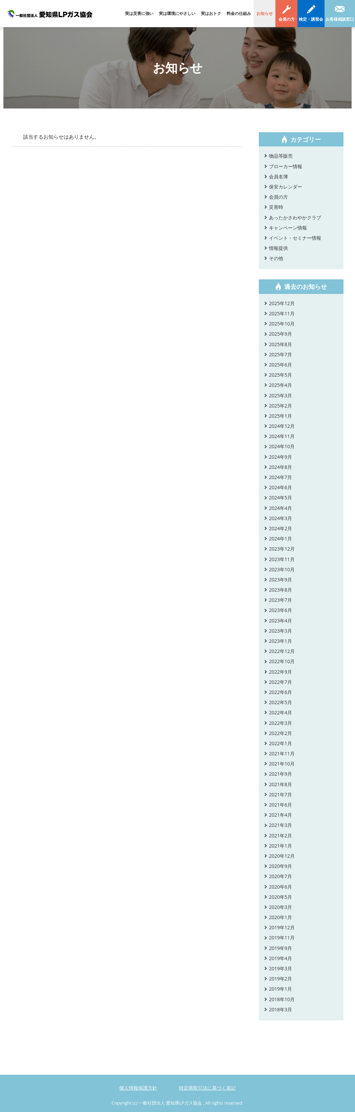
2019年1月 (280, 989)
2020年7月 (280, 876)
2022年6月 (280, 692)
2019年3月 (280, 968)
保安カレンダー (285, 186)
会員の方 (286, 19)
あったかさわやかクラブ (295, 217)
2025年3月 (280, 395)
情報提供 (278, 248)
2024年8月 (280, 467)
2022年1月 (280, 743)
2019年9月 (280, 948)
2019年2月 (280, 978)
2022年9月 (280, 672)
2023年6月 (280, 610)
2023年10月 (282, 569)
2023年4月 (280, 620)
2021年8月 (280, 784)
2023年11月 (282, 559)
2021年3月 (280, 825)
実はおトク (211, 13)
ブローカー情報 (285, 166)
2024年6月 (280, 487)
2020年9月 (280, 866)
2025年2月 (280, 405)
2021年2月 (280, 835)
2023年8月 (280, 590)
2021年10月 (282, 763)
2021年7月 (280, 794)
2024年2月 (280, 528)
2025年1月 (280, 416)
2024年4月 (280, 508)
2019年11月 (282, 937)
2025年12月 (282, 303)
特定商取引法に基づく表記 (207, 1088)
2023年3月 (280, 631)
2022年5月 (280, 702)
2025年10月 (282, 323)
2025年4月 (280, 385)
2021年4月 (280, 815)
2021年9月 (280, 774)
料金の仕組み (239, 13)
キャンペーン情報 (288, 227)
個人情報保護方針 (138, 1088)
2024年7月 (280, 477)
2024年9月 (280, 457)
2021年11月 (282, 753)
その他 (276, 258)
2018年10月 (282, 999)
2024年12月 (282, 426)
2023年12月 (282, 548)
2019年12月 (282, 927)
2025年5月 (280, 375)
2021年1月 (280, 845)
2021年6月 (280, 804)
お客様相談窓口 (340, 19)
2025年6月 (280, 364)
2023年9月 (280, 579)
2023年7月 (280, 600)
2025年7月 (280, 354)
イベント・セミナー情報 (295, 238)
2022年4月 (280, 712)
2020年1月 (280, 917)
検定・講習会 (311, 19)
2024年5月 (280, 497)
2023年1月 (280, 641)
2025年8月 (280, 344)
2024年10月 (282, 446)
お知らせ (264, 13)
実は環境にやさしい (177, 13)
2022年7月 (280, 682)
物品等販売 (281, 156)
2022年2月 (280, 733)
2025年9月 (280, 334)
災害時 (276, 207)
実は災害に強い (139, 13)
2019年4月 (280, 958)
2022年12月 (282, 651)
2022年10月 (282, 661)
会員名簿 (278, 176)
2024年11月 (282, 436)
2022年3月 (280, 723)
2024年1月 (280, 538)
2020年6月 (280, 886)
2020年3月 (280, 907)
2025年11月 (282, 313)
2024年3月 (280, 518)
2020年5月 (280, 897)
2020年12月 (282, 856)
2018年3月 (280, 1009)
